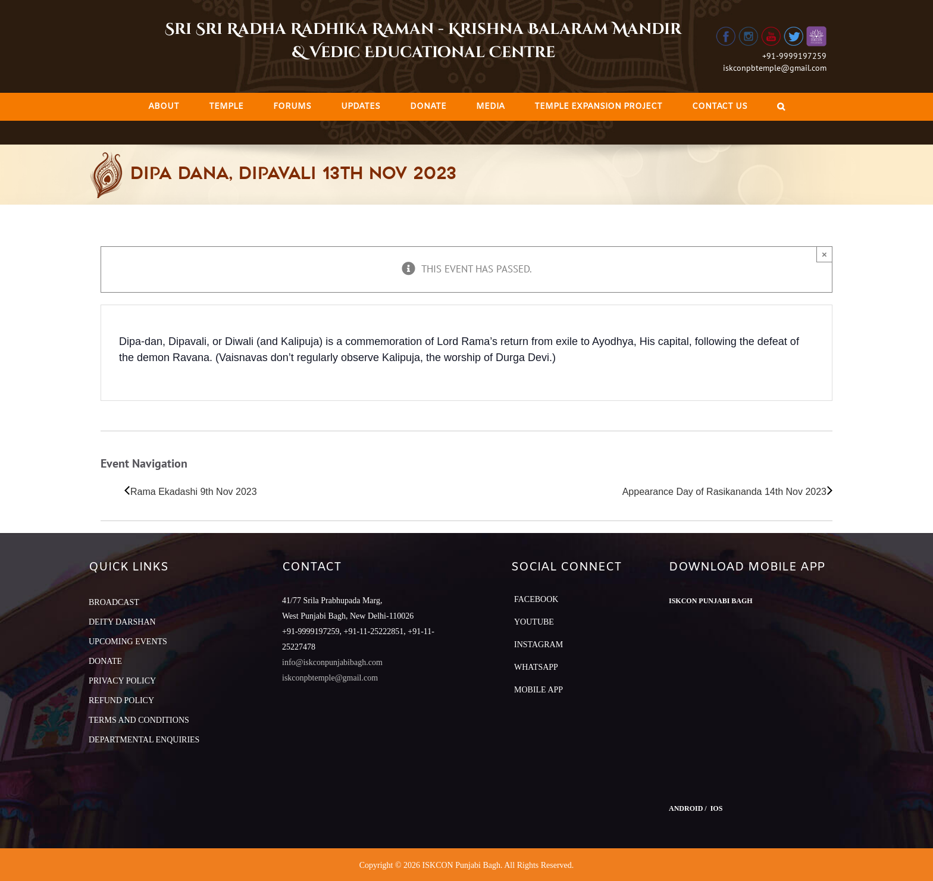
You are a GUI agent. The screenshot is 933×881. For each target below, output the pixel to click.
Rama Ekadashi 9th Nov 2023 (193, 492)
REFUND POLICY (121, 700)
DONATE (105, 661)
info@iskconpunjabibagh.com (332, 662)
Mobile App (538, 689)
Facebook (536, 599)
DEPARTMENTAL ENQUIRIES (144, 739)
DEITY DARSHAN (122, 621)
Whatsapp (536, 667)
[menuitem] (163, 107)
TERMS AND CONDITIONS (139, 720)
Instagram (538, 644)
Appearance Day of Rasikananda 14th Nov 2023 (724, 492)
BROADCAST (114, 602)
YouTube (534, 621)
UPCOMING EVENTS (128, 641)
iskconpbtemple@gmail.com (774, 67)
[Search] (781, 107)
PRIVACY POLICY (122, 680)
